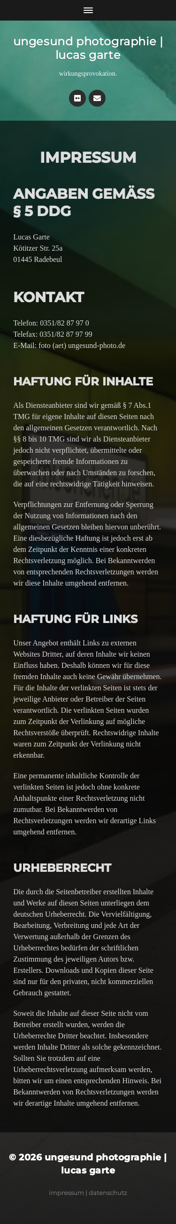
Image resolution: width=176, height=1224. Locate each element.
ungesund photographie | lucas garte (88, 48)
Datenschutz (108, 1192)
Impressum (66, 1192)
